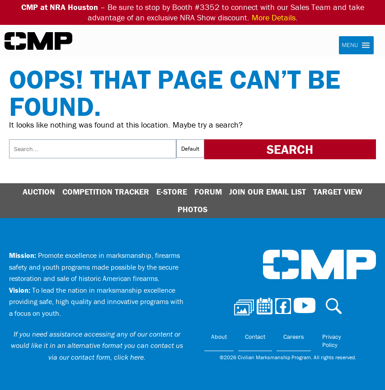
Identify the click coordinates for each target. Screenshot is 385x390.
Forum (208, 191)
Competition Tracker (105, 191)
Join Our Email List (267, 191)
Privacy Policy (331, 341)
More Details (274, 17)
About (219, 337)
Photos (192, 209)
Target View (337, 191)
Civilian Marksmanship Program (38, 41)
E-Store (171, 191)
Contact (255, 337)
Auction (39, 191)
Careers (293, 337)
